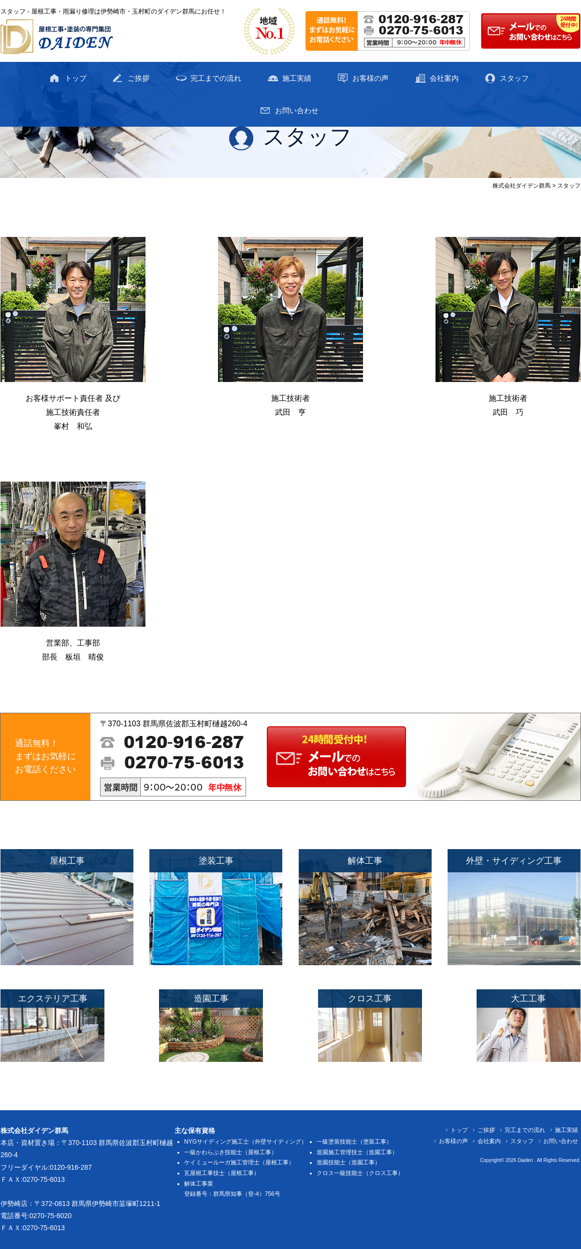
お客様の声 (370, 78)
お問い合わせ (297, 110)
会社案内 (444, 78)
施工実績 (296, 78)
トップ (76, 78)
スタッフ (514, 78)
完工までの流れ (215, 78)
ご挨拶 (138, 78)
